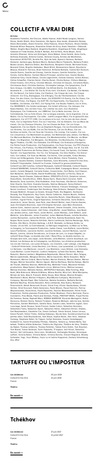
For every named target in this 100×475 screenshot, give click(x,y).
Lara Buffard (69, 228)
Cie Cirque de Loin (64, 93)
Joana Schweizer (29, 210)
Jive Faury (15, 210)
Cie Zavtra (52, 155)
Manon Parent (66, 254)
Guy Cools (40, 194)
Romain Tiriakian (43, 301)
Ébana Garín (49, 179)
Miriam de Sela (17, 275)
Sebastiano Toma (18, 309)
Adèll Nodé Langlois (66, 39)
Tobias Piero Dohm (64, 327)
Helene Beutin (70, 194)
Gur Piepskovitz (26, 194)
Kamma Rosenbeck (66, 218)
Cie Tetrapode (52, 153)
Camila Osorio (17, 72)
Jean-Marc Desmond (72, 205)
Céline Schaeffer (18, 80)
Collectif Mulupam (44, 166)
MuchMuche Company (57, 278)
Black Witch (49, 67)
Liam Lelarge (70, 244)
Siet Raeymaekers (18, 311)
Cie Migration (23, 140)
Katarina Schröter (39, 220)
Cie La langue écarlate (54, 114)
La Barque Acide (72, 223)
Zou (12, 340)
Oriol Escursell (25, 288)
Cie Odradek (40, 142)
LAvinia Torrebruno (35, 233)
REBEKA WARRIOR (52, 298)
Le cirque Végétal (73, 233)
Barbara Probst (81, 62)
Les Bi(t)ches (54, 241)
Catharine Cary (17, 78)
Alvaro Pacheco (65, 44)
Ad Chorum (35, 39)
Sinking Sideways (46, 314)
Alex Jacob (62, 41)
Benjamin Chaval (63, 65)
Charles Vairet (34, 80)
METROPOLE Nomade (54, 270)
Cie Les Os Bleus (65, 129)
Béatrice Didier (32, 65)
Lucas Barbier (16, 252)
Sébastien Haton (52, 309)
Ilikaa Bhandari (73, 197)
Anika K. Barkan (42, 52)
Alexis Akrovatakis (18, 44)
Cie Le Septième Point (27, 122)
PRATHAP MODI (67, 296)
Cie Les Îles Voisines (46, 129)
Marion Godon (74, 259)
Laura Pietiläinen (18, 231)
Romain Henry (27, 301)
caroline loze (63, 75)
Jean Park (40, 202)
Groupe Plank (52, 192)
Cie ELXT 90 (42, 101)
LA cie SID (23, 226)
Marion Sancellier (26, 262)
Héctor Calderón (54, 194)
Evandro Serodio (41, 184)
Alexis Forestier (36, 44)
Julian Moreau (60, 213)
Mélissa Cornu (59, 267)
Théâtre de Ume (71, 324)
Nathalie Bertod (74, 280)
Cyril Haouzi (81, 171)
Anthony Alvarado (19, 57)
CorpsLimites (56, 171)
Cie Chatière (47, 93)
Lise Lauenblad (66, 246)
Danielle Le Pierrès (66, 174)
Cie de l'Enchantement (65, 96)
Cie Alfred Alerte (54, 88)
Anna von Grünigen (37, 54)
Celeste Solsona (66, 78)
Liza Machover (29, 249)
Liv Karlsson (16, 249)
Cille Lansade (64, 155)
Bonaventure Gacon (65, 67)
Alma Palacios (50, 44)
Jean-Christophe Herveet (49, 205)
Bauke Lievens (17, 65)
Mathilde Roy (44, 265)
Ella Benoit (71, 181)
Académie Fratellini (19, 39)
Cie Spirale (71, 150)
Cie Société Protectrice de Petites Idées (29, 150)
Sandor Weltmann (29, 304)
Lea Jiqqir (33, 239)
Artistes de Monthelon (70, 57)
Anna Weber (54, 54)
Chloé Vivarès (17, 83)
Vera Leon (39, 332)
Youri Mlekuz (32, 337)
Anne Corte (80, 54)
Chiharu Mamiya (78, 80)
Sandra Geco (46, 304)
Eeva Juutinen (27, 181)
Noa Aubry (66, 283)
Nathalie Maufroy (18, 283)
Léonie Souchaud (75, 239)
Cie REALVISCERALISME (46, 148)
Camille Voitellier (68, 72)
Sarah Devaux (27, 306)
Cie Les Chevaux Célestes (30, 124)
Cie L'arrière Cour (33, 109)
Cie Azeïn (61, 90)
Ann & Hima (56, 52)
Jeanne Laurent (31, 207)
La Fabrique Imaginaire (57, 226)
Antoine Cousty (52, 57)
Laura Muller (83, 228)
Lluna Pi (41, 249)
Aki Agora (51, 41)
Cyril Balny (69, 171)
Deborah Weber (42, 176)
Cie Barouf (19, 93)
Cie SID (84, 148)
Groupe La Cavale (35, 192)
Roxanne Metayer (60, 301)
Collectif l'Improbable (21, 163)
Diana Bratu (15, 179)
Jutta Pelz (51, 218)
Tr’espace (58, 329)
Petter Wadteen (57, 293)
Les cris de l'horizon (19, 244)
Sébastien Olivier (69, 309)
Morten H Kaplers (37, 278)
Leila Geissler (45, 239)
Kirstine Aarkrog (37, 223)
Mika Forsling (72, 270)
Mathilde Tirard (59, 265)
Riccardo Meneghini (71, 298)
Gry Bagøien (66, 192)
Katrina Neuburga (74, 220)
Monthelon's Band (19, 278)
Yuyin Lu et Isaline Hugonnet (53, 337)
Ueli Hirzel (69, 329)
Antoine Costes (36, 57)
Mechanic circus (44, 267)
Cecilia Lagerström (48, 78)
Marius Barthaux (58, 262)
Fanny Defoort (75, 184)
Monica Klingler (74, 275)
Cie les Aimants (64, 122)
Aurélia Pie (38, 59)
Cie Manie (84, 135)
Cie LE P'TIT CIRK (29, 119)
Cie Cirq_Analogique (30, 96)
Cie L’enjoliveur (17, 135)
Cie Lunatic (71, 132)
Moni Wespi (60, 275)
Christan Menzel (44, 83)
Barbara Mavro (40, 62)
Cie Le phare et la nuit (49, 119)
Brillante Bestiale (60, 70)
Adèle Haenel (49, 39)
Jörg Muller (54, 210)
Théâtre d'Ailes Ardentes (29, 324)
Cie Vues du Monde (36, 155)
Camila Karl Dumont (79, 70)
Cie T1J (40, 153)
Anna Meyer (69, 52)
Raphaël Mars (36, 298)
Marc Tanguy (80, 254)
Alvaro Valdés (81, 44)
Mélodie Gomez (35, 270)
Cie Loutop (59, 132)
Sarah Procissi (41, 306)
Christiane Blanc (80, 83)
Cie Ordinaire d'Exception (73, 142)
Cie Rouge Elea (65, 148)
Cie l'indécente (29, 111)
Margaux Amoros (38, 257)
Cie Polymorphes (46, 145)
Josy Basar (81, 210)
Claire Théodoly (69, 158)
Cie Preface (28, 148)
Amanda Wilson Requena (22, 46)
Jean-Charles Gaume (76, 202)
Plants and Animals (42, 296)
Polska (55, 296)
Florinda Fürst (35, 187)
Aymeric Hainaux (66, 59)
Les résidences (16, 375)
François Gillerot (51, 187)
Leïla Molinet (59, 239)
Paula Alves (31, 291)
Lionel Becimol (39, 246)
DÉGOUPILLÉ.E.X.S (59, 176)
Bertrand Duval (80, 65)
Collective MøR (53, 168)
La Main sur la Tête (78, 226)
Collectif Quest (80, 166)
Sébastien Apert (35, 309)
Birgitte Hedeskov (34, 67)
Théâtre (13, 387)
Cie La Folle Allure (33, 114)
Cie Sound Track (57, 150)
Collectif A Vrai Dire (78, 161)
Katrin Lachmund (56, 220)
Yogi (23, 337)
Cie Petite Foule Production (23, 145)
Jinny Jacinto (78, 207)
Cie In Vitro (81, 103)
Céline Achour (81, 78)
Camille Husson (51, 72)
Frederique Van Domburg (39, 189)
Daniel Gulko (31, 174)
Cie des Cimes (22, 98)
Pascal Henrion (71, 288)
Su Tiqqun (40, 319)
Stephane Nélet (26, 319)
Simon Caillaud (50, 311)
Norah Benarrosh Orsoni (35, 285)
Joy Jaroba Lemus (18, 213)
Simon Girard (64, 311)
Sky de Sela (61, 314)
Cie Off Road (53, 142)
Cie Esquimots (72, 101)
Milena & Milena (39, 272)
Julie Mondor (26, 215)
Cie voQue (21, 155)
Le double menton (72, 236)
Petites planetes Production (35, 293)
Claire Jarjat (41, 158)
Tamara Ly (63, 322)
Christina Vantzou (36, 85)
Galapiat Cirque (75, 189)
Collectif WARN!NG (19, 168)
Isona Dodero (77, 200)
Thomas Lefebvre (28, 327)
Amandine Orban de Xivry (48, 46)
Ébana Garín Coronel (66, 179)
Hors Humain (28, 197)
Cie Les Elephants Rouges (49, 127)
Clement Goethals (43, 161)
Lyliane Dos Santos (67, 252)
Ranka (25, 298)
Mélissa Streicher (18, 270)
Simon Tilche (31, 314)
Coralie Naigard (25, 171)
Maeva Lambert (27, 254)
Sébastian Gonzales (72, 306)
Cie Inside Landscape (36, 106)
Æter (17, 340)
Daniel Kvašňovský (47, 174)
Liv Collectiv (80, 246)
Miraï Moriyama (80, 272)
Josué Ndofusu (68, 210)
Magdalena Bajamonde (47, 254)
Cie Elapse (31, 101)
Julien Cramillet (41, 215)
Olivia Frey (53, 285)
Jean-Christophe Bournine (23, 205)
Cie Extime (25, 103)
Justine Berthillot (37, 218)
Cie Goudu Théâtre (65, 103)
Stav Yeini (72, 316)
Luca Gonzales (81, 249)
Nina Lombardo (52, 283)
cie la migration (73, 114)
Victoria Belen (25, 335)
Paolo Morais (56, 288)
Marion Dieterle (58, 259)
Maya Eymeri (29, 267)
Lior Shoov (52, 246)
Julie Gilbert (75, 213)
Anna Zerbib (67, 54)
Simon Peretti (16, 314)
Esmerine (82, 181)
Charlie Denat (48, 80)
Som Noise (47, 316)
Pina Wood (27, 296)
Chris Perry (30, 83)
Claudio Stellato (26, 161)
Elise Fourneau (58, 181)
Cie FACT (35, 103)
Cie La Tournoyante (27, 116)
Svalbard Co (16, 322)
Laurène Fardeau (53, 231)
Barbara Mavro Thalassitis (60, 62)
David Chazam (26, 176)
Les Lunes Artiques (40, 244)
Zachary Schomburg (78, 337)
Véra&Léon (51, 332)
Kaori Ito (80, 218)
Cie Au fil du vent (47, 90)
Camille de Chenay (34, 72)
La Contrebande (37, 226)
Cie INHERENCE (17, 106)
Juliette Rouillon (79, 215)
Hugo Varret (41, 197)
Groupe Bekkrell (18, 192)
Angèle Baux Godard (28, 49)
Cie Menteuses (39, 137)
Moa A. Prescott (33, 275)
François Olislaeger (69, 187)
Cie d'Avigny (47, 96)
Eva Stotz (28, 184)
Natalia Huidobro (58, 280)
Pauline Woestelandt (64, 291)
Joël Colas (43, 210)
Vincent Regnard (72, 335)
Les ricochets (56, 244)
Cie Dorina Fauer (39, 98)
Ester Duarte (16, 184)
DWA (39, 179)
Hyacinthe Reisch (56, 197)
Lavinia (21, 233)
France (13, 381)
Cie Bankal (72, 90)
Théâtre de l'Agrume (53, 324)
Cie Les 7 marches (47, 122)
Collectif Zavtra (37, 168)
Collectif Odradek (62, 166)
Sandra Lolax (59, 304)
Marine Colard (28, 259)
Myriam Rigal (27, 280)
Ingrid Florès (26, 200)
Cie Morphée (51, 140)
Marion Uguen (43, 262)
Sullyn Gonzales (53, 319)
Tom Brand (15, 329)
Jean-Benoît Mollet (55, 202)
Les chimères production (73, 241)
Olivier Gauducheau (69, 285)
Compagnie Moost (70, 168)
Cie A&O (28, 88)
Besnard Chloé (17, 67)
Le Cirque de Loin (54, 233)
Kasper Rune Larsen (19, 220)
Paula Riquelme (45, 291)
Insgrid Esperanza (42, 200)
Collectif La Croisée (42, 163)
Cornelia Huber (41, 171)
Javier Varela (28, 202)
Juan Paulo (34, 213)
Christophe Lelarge (55, 85)
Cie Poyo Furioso (64, 145)
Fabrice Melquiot (59, 184)
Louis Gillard (67, 249)
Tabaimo (53, 322)
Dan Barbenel (17, 174)
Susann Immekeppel (72, 319)
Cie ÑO (29, 142)
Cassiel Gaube (77, 75)
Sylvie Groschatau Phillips (35, 322)
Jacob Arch (15, 202)
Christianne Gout (18, 85)
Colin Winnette (60, 161)
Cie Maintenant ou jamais (39, 135)
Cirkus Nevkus (79, 155)
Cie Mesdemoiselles (56, 137)
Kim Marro (23, 223)
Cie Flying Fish (48, 103)
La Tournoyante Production (35, 228)
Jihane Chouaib (63, 207)
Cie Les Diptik (29, 127)
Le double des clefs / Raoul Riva (46, 236)
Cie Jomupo (74, 106)
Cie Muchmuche (66, 140)
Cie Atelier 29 (31, 90)
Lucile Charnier (31, 252)
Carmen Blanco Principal (44, 75)
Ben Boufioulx (47, 65)
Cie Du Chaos (78, 98)
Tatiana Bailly (75, 322)
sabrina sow (75, 301)
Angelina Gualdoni (48, 49)
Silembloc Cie (34, 311)
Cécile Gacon (32, 78)
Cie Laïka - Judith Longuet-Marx (52, 116)
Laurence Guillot (36, 231)
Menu (5, 11)
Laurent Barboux (70, 231)
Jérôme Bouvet (47, 207)
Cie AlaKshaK (39, 88)
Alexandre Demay (77, 41)
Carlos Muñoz (24, 75)
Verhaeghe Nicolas (66, 332)
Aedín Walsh (23, 41)
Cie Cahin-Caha (32, 93)
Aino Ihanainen (38, 41)
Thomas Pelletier (46, 327)
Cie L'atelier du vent (53, 109)
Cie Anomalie (70, 88)
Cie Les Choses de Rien (54, 124)
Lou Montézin (53, 249)
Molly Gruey (48, 275)
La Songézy (15, 228)
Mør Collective (41, 280)
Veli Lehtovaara (25, 332)
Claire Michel (54, 158)
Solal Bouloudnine (32, 316)
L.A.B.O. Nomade (54, 223)
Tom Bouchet (81, 327)
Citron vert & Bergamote (22, 158)
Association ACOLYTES (20, 59)
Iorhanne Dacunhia (61, 200)
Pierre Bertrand (74, 293)
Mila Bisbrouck (23, 272)
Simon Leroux (78, 311)
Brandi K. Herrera (26, 70)
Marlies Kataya (75, 262)
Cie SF (77, 148)
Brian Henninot (44, 70)
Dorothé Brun (29, 179)
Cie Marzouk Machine (20, 137)
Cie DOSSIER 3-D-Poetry (59, 98)
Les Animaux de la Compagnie (32, 241)
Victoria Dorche (55, 335)
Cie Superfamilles (27, 153)
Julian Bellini (46, 213)
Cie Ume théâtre (68, 153)
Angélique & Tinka (67, 49)
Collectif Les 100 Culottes (22, 166)
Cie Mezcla (72, 137)
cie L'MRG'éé (44, 111)
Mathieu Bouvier (29, 265)
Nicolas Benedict (36, 283)
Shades (82, 309)
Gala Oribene (59, 189)
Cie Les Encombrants (72, 127)
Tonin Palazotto (45, 329)
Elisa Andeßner (43, 181)
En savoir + (16, 395)
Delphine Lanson (78, 176)
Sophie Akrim (60, 316)
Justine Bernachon (19, 218)
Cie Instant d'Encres (57, 106)
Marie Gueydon (71, 257)
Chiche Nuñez (63, 80)
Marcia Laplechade (19, 257)
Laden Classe (56, 228)
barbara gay (26, 62)
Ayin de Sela (50, 59)
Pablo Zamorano (41, 288)
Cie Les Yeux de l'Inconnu (41, 132)
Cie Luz (81, 132)
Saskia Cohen (56, 306)
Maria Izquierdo (55, 257)
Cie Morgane (37, 140)
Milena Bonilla (55, 272)
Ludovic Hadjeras (48, 252)
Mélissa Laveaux (75, 267)
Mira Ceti (67, 272)
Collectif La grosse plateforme (66, 163)
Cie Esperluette (57, 101)
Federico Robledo (19, 187)
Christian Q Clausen (62, 83)
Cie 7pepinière (72, 85)
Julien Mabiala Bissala (60, 215)
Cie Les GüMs (29, 129)
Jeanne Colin (16, 207)
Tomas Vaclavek (29, 329)
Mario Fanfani (42, 259)
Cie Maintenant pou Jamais (65, 135)
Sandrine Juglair (74, 304)
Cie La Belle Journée (62, 111)
